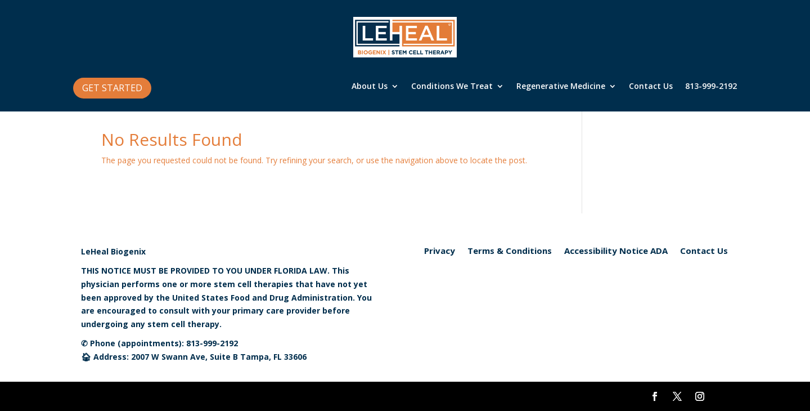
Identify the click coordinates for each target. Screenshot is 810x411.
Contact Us (651, 86)
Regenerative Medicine (560, 86)
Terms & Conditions (509, 251)
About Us (370, 86)
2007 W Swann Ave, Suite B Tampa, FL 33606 (219, 356)
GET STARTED (112, 88)
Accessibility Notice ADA (616, 251)
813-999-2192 (711, 86)
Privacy (439, 251)
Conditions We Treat (452, 86)
